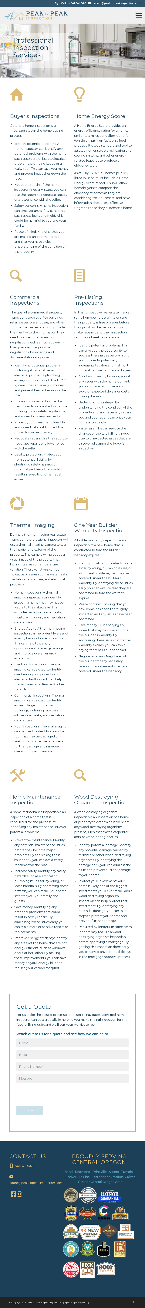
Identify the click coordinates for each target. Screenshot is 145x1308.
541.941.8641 (24, 1166)
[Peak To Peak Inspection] (36, 15)
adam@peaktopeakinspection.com (117, 3)
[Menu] (137, 15)
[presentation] (45, 1096)
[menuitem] (137, 15)
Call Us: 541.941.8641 (73, 3)
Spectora (69, 1302)
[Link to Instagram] (133, 1302)
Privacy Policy (82, 1302)
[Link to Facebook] (127, 1302)
